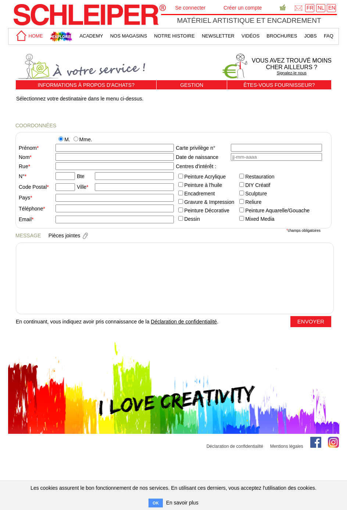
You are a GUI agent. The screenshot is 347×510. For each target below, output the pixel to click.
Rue (23, 166)
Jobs (310, 36)
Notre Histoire (174, 36)
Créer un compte (242, 8)
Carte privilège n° (195, 148)
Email (25, 219)
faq (328, 36)
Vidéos (251, 36)
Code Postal (33, 187)
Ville (81, 187)
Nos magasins (128, 36)
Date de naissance (197, 157)
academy (91, 36)
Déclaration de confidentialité (184, 322)
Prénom (28, 148)
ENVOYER (310, 321)
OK (156, 503)
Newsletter (218, 36)
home (28, 36)
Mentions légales (286, 446)
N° (22, 176)
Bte (81, 176)
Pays (24, 198)
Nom (24, 157)
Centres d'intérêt (194, 166)
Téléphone (31, 209)
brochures (281, 36)
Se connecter (190, 8)
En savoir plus (182, 503)
